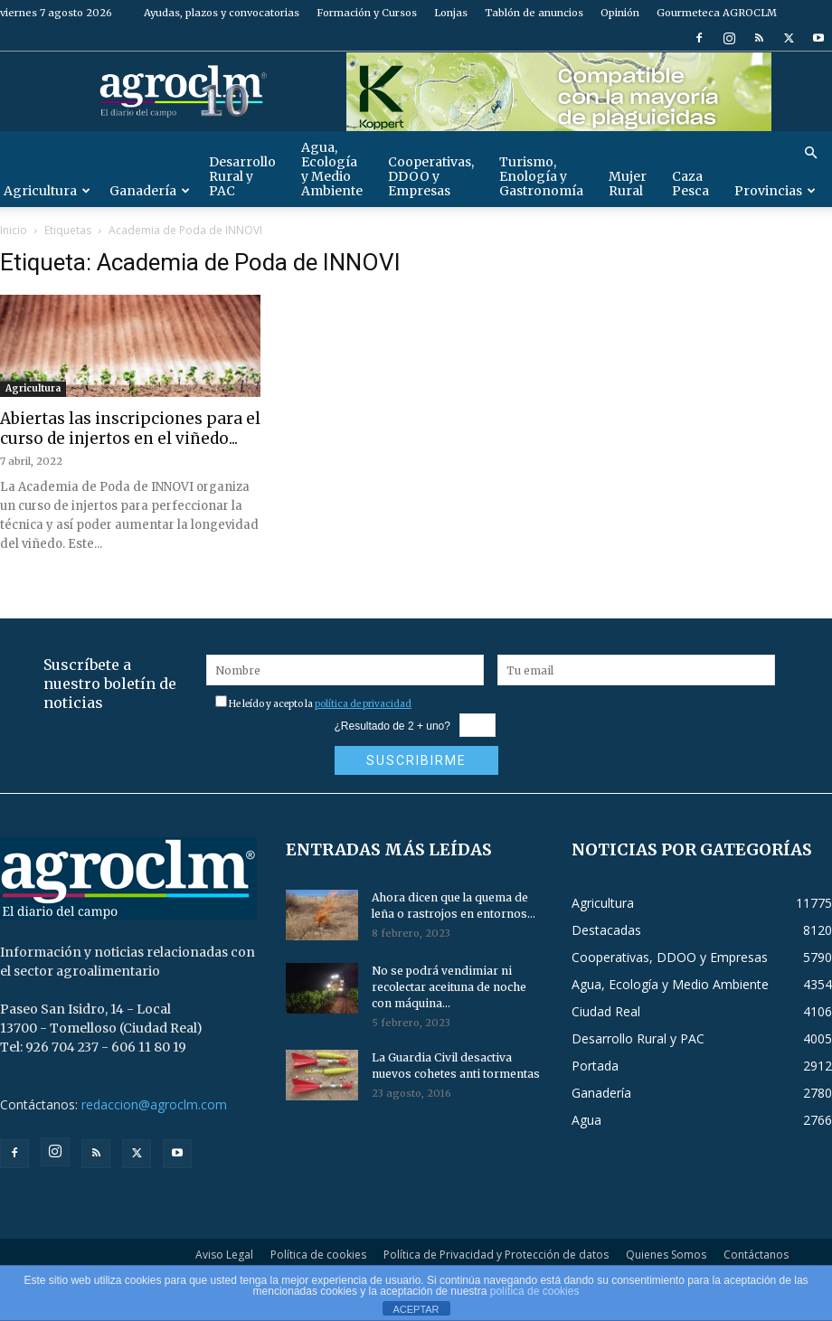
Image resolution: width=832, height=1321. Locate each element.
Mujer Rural (628, 183)
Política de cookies (318, 1254)
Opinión (619, 12)
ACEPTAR (415, 1309)
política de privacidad (363, 704)
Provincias (775, 191)
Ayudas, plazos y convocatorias (221, 12)
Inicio (13, 230)
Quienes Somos (666, 1254)
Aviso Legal (224, 1254)
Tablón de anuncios (534, 12)
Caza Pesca (690, 183)
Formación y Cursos (367, 12)
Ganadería (149, 191)
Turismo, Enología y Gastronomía (541, 176)
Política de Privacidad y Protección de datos (496, 1254)
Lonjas (451, 12)
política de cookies (535, 1291)
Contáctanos (756, 1254)
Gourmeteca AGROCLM (717, 12)
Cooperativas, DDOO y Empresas (431, 176)
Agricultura (33, 388)
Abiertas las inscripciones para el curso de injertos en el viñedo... (130, 428)
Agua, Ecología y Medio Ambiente (332, 169)
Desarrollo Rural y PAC (242, 176)
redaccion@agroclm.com (154, 1104)
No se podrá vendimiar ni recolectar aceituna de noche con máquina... (449, 987)
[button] (810, 153)
